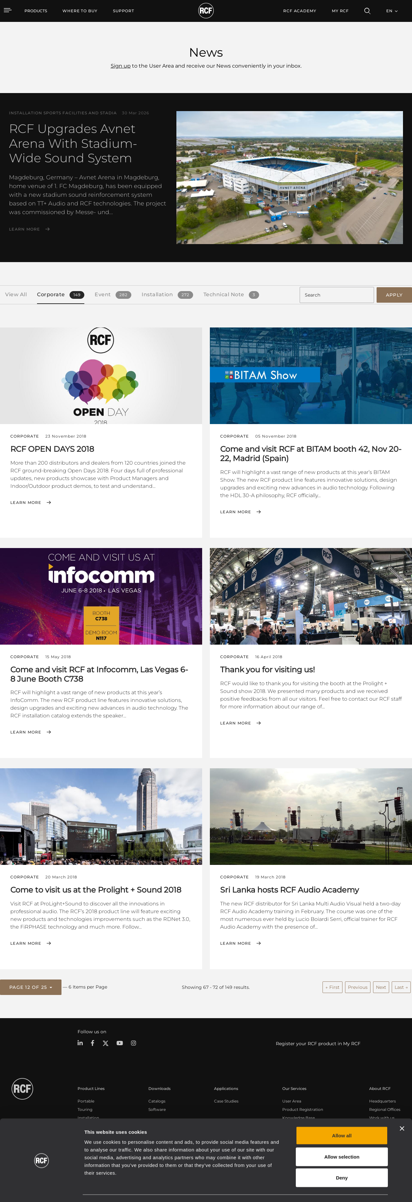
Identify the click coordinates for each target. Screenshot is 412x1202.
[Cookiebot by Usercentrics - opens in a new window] (42, 1189)
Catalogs (156, 1100)
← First (332, 986)
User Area (291, 1100)
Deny (342, 1159)
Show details (331, 1189)
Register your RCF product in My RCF (318, 1043)
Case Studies (226, 1100)
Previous (358, 986)
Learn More (24, 229)
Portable (86, 1100)
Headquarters (382, 1100)
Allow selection (341, 1138)
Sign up (121, 66)
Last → (401, 986)
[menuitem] (80, 11)
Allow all (342, 1117)
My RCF (340, 10)
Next (381, 986)
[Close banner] (402, 1110)
